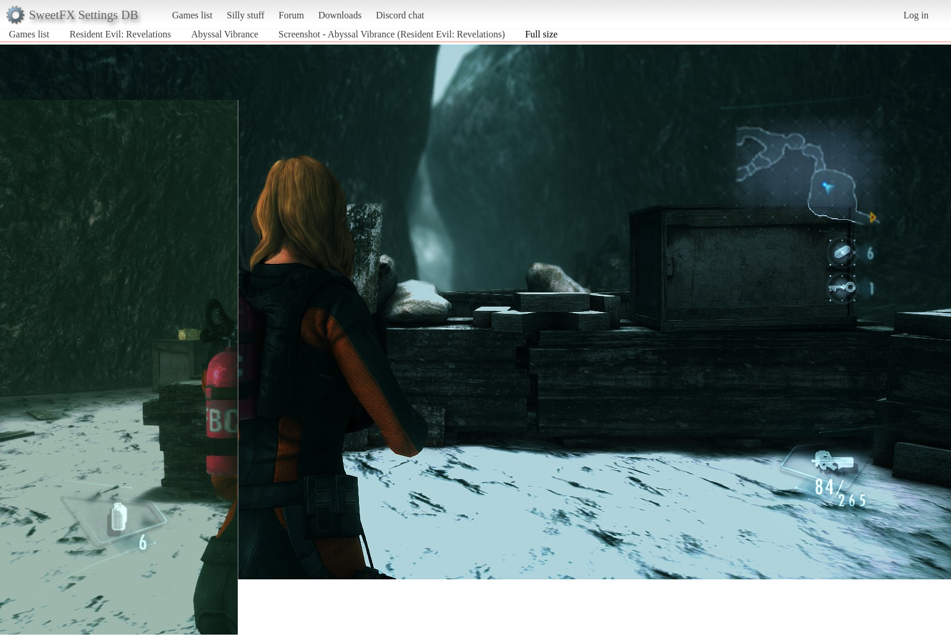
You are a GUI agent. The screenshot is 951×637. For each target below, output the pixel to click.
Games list (192, 15)
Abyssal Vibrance (225, 34)
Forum (291, 15)
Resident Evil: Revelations (120, 34)
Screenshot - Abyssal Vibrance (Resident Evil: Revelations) (392, 34)
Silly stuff (245, 15)
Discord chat (400, 15)
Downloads (339, 15)
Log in (915, 15)
